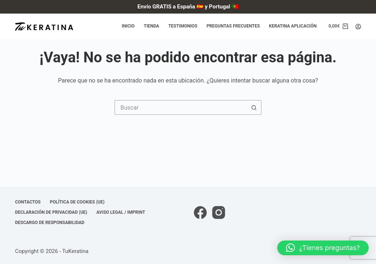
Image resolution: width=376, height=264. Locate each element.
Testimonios (182, 26)
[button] (323, 248)
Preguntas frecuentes (233, 26)
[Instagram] (218, 212)
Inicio (128, 26)
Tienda (151, 26)
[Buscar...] (181, 107)
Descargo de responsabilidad (49, 222)
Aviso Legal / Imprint (121, 212)
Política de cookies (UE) (77, 202)
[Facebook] (200, 212)
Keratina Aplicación (293, 26)
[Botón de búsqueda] (254, 107)
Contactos (28, 202)
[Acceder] (358, 26)
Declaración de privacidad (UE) (51, 212)
